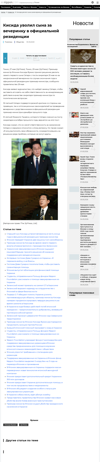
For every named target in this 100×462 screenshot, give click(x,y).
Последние (6, 7)
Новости (42, 7)
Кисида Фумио (10, 425)
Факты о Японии (30, 7)
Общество (20, 42)
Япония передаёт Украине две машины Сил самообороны (35, 240)
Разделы (87, 7)
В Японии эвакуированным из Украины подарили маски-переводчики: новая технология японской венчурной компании (34, 370)
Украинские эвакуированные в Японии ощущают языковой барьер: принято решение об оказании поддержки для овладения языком (30, 252)
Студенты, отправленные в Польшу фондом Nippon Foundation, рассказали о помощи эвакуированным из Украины (33, 279)
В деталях (17, 7)
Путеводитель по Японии (58, 7)
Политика (8, 42)
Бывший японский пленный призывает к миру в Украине (34, 328)
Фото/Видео (77, 7)
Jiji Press (24, 425)
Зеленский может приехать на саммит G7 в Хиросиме (32, 285)
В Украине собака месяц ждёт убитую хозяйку (28, 395)
